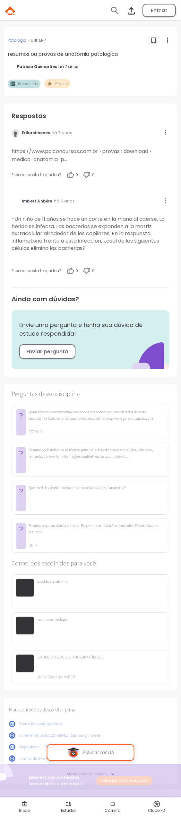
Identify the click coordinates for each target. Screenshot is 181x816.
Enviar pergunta (47, 351)
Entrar (159, 10)
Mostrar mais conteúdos (90, 774)
